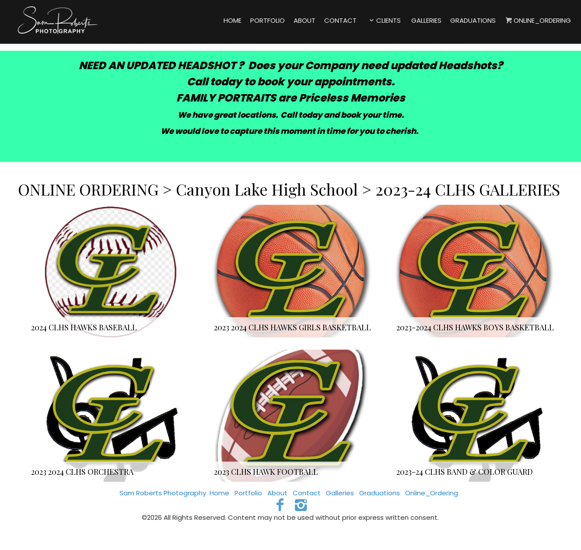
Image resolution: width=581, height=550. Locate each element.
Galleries (340, 492)
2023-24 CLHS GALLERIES (467, 189)
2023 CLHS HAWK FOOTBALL (266, 471)
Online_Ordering (431, 492)
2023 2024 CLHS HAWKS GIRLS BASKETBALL (292, 327)
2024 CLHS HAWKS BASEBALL (84, 327)
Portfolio (248, 492)
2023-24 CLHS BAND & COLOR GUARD (464, 471)
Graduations (379, 492)
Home (219, 492)
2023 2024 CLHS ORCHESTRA (82, 471)
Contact (307, 492)
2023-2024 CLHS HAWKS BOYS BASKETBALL (475, 327)
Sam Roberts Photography (162, 492)
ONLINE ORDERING (90, 189)
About (277, 492)
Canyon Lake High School (267, 189)
